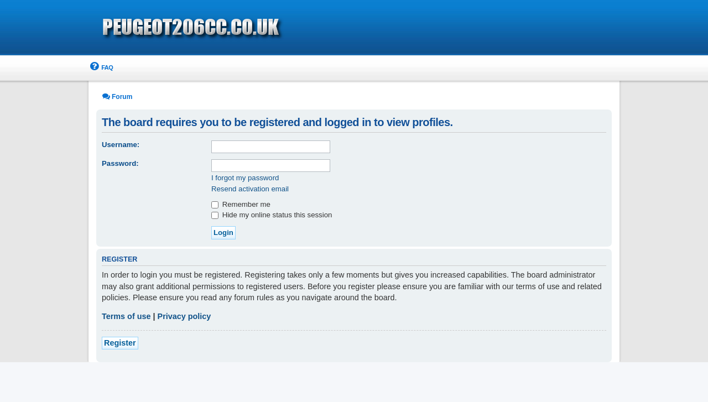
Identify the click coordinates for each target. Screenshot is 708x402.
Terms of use (126, 316)
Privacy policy (184, 316)
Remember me (240, 204)
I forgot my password (245, 178)
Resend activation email (250, 189)
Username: (120, 144)
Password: (120, 163)
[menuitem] (100, 68)
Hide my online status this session (271, 215)
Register (120, 342)
